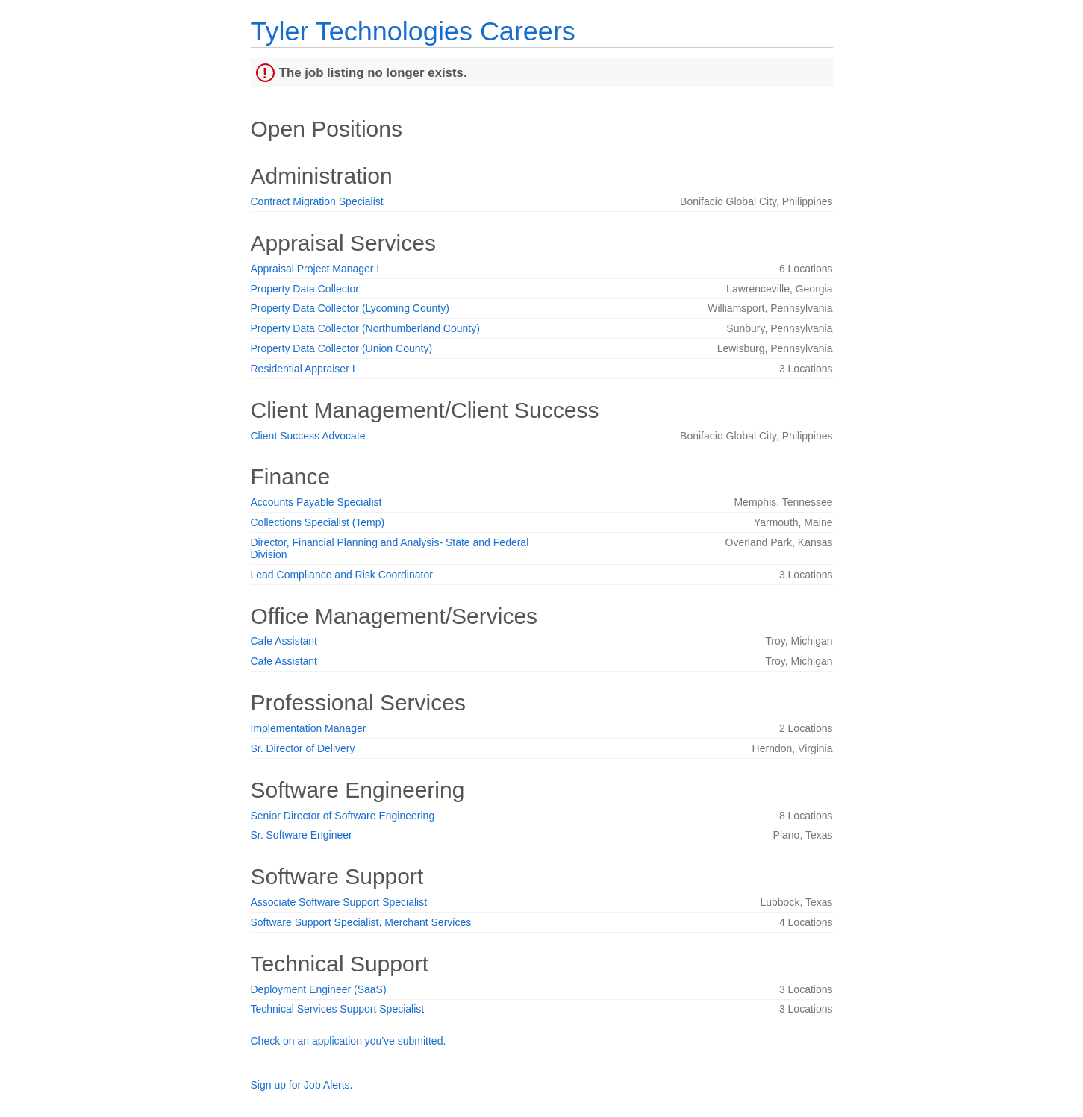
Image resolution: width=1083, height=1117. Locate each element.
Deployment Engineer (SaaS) (319, 989)
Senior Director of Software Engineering (343, 816)
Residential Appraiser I (303, 369)
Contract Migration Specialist (317, 201)
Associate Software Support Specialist (339, 902)
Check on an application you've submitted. (348, 1041)
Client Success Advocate (308, 436)
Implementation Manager (308, 728)
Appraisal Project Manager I (315, 269)
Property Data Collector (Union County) (342, 348)
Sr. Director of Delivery (303, 748)
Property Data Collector (305, 289)
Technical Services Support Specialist (338, 1009)
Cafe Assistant (284, 641)
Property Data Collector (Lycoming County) (350, 308)
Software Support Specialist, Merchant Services (361, 922)
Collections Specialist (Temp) (318, 522)
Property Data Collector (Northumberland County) (365, 328)
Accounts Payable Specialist (316, 502)
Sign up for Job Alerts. (302, 1085)
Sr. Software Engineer (301, 835)
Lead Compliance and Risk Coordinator (342, 575)
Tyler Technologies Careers (413, 31)
